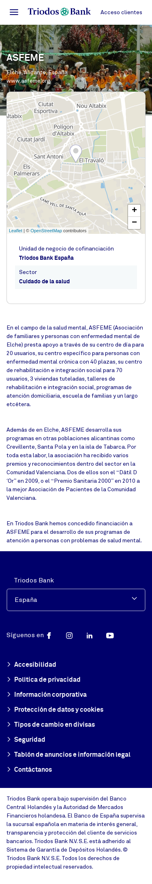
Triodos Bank (34, 580)
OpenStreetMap (46, 230)
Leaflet (15, 230)
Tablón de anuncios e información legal (68, 755)
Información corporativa (46, 695)
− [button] (134, 223)
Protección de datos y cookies (54, 710)
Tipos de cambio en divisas (50, 725)
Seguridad (25, 740)
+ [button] (134, 211)
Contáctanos (29, 770)
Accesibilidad (31, 665)
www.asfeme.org (28, 80)
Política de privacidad (43, 680)
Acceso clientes (121, 12)
